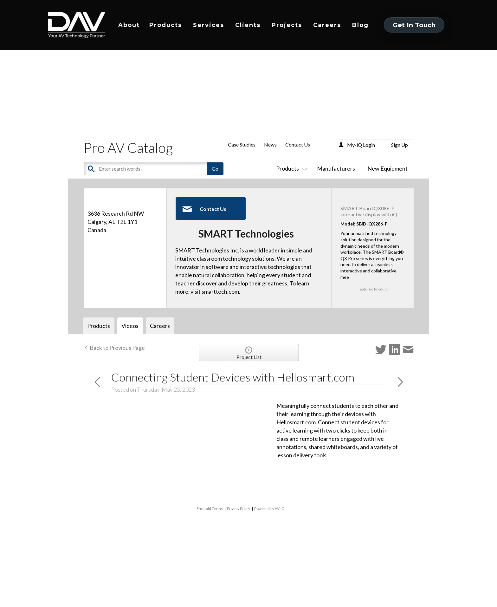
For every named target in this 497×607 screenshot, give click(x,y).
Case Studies (241, 144)
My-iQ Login (361, 145)
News (270, 144)
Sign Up (399, 145)
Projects (287, 25)
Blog (360, 25)
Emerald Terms (210, 508)
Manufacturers (336, 168)
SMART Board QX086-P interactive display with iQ (368, 211)
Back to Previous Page (114, 347)
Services (208, 25)
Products (165, 25)
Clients (248, 25)
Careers (327, 25)
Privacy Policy (238, 508)
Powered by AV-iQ (269, 508)
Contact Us (297, 144)
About (129, 25)
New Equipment (387, 168)
